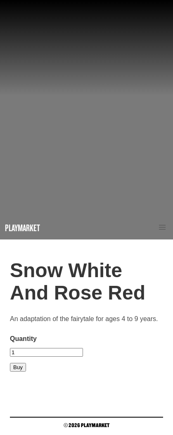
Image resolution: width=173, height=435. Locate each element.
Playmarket (22, 228)
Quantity (23, 338)
